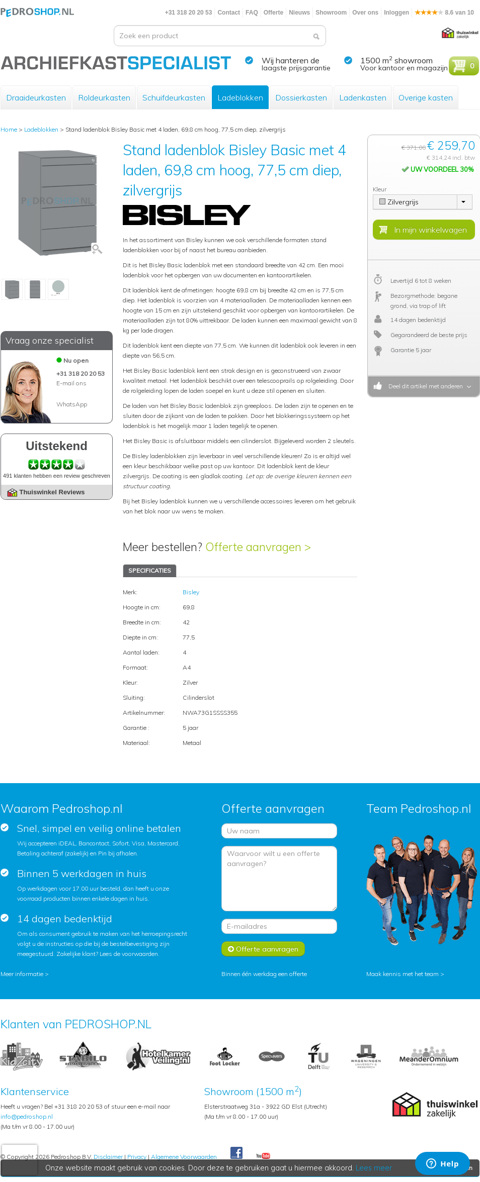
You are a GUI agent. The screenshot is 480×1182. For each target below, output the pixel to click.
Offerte (273, 12)
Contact (228, 12)
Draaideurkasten (36, 97)
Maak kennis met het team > (405, 974)
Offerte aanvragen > (258, 547)
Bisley (191, 592)
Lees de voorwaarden (129, 953)
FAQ (252, 12)
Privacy (136, 1156)
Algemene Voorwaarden (184, 1156)
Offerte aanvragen (263, 948)
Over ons (365, 12)
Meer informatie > (25, 974)
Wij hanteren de (290, 60)
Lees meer (374, 1167)
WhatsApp (71, 404)
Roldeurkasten (104, 97)
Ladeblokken (240, 97)
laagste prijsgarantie (296, 67)
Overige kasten (425, 97)
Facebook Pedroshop (236, 1153)
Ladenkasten (362, 97)
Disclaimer (108, 1156)
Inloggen (396, 12)
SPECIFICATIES (149, 570)
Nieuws (299, 12)
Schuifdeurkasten (173, 97)
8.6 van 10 (444, 12)
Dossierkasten (301, 97)
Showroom (331, 12)
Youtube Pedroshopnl (263, 1156)
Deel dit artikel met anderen (424, 386)
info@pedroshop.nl (27, 1116)
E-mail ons (71, 383)
